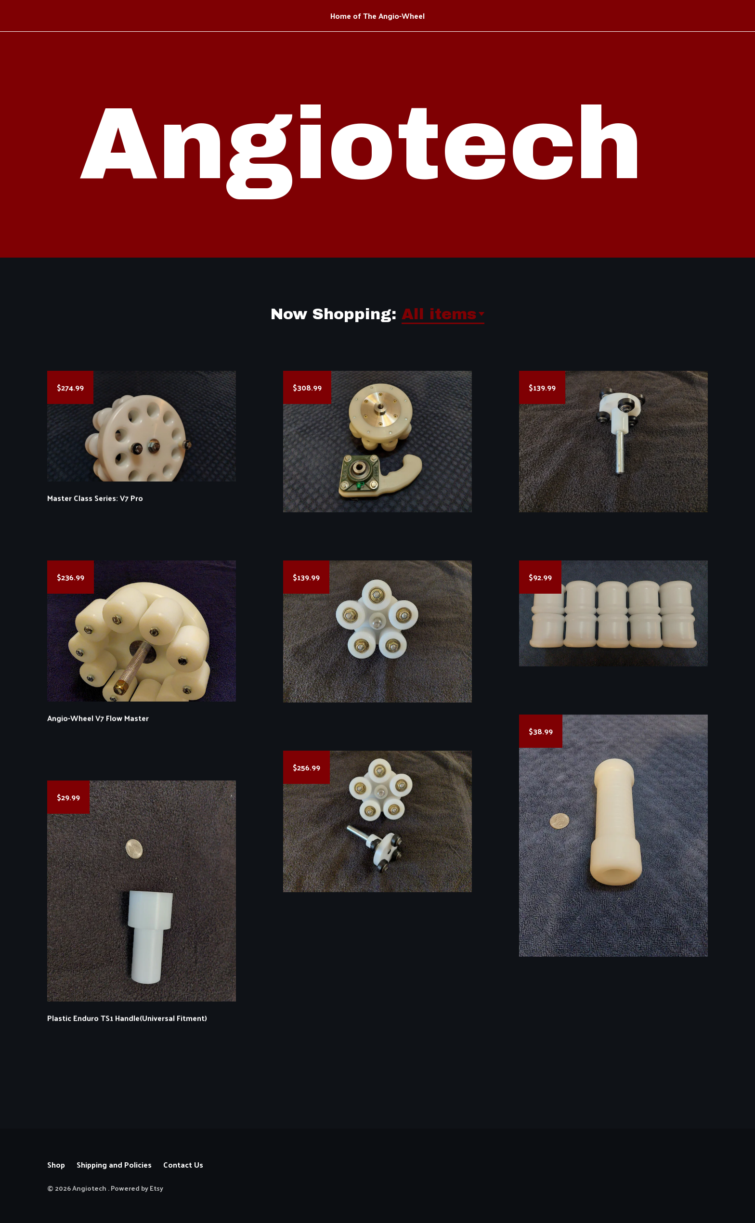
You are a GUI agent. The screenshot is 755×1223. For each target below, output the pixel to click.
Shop (56, 1164)
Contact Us (183, 1164)
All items (439, 314)
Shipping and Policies (114, 1164)
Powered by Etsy (137, 1188)
